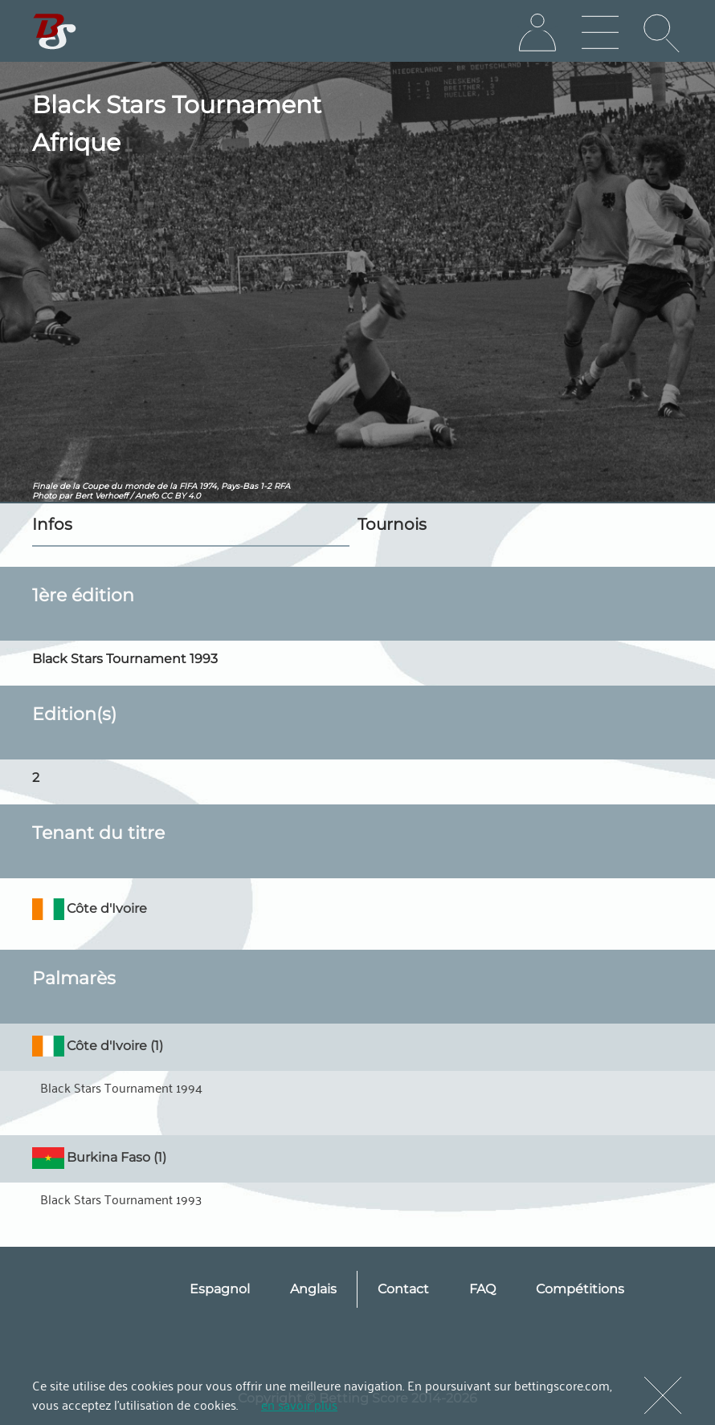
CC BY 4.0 (181, 496)
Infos (52, 524)
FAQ (482, 1289)
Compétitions (580, 1289)
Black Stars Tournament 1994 (121, 1087)
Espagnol (220, 1289)
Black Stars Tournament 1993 (121, 1198)
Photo (44, 496)
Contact (403, 1289)
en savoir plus (299, 1404)
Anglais (313, 1289)
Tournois (392, 524)
